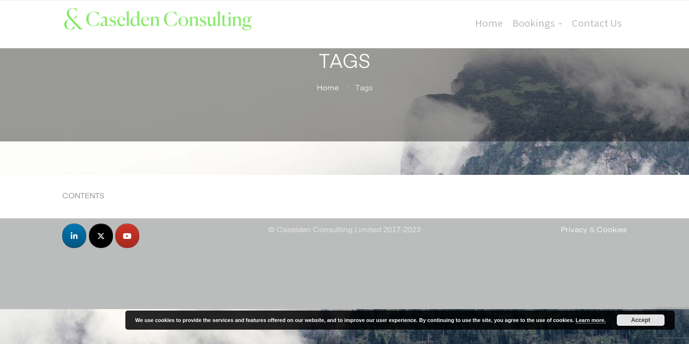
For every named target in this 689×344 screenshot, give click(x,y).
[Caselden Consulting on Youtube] (127, 236)
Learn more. (591, 320)
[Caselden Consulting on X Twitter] (101, 236)
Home (489, 23)
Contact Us (597, 23)
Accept (640, 320)
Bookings (533, 23)
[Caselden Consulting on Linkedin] (74, 236)
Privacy (574, 229)
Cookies (612, 229)
